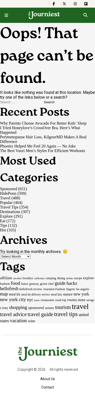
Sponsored (8, 189)
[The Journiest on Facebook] (54, 4)
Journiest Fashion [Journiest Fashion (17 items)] (54, 289)
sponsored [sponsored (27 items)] (36, 307)
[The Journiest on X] (64, 4)
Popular (6, 202)
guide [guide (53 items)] (60, 283)
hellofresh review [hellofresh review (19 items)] (31, 289)
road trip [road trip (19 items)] (60, 300)
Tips (3, 225)
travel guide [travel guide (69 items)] (40, 314)
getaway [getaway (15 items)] (34, 283)
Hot (3, 230)
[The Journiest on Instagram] (75, 4)
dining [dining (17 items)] (61, 278)
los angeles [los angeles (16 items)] (82, 289)
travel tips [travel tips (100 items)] (66, 314)
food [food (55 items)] (15, 283)
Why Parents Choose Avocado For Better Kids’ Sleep (43, 123)
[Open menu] (6, 15)
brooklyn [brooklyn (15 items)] (28, 278)
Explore (6, 216)
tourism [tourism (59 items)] (63, 307)
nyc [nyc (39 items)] (30, 299)
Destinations (10, 212)
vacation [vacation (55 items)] (18, 320)
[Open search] (85, 15)
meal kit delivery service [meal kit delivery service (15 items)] (35, 294)
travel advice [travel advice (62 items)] (13, 314)
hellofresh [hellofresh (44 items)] (9, 288)
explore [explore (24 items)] (88, 278)
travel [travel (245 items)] (80, 306)
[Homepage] (44, 15)
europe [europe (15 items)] (78, 278)
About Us (47, 379)
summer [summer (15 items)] (49, 307)
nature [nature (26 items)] (67, 294)
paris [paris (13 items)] (37, 300)
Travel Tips (9, 207)
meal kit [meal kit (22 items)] (14, 294)
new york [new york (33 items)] (81, 294)
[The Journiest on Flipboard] (86, 4)
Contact (47, 387)
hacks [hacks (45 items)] (72, 283)
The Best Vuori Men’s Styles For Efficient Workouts (42, 150)
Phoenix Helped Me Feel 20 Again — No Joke (38, 146)
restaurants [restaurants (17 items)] (47, 300)
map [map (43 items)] (4, 293)
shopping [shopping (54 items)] (18, 307)
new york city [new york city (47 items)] (13, 299)
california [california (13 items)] (39, 278)
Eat (2, 221)
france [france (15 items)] (24, 283)
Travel (5, 198)
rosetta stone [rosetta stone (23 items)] (76, 300)
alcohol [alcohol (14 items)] (17, 278)
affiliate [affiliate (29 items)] (6, 278)
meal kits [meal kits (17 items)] (56, 294)
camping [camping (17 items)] (50, 278)
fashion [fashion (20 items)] (5, 284)
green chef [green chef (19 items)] (47, 284)
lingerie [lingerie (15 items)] (70, 289)
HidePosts (8, 193)
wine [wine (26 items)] (31, 321)
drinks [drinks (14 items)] (69, 278)
